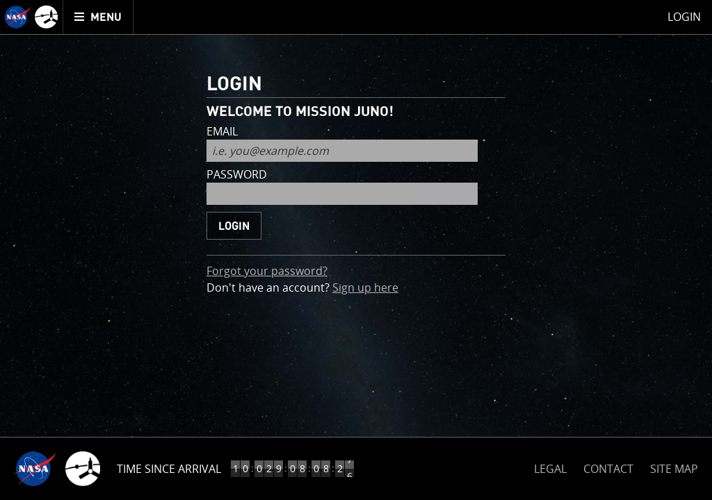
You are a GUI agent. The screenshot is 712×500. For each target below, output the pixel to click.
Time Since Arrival (169, 468)
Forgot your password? (267, 270)
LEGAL (550, 466)
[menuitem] (98, 17)
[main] (356, 250)
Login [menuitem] (684, 16)
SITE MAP (674, 468)
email (222, 132)
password (237, 175)
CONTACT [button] (608, 468)
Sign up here (365, 287)
